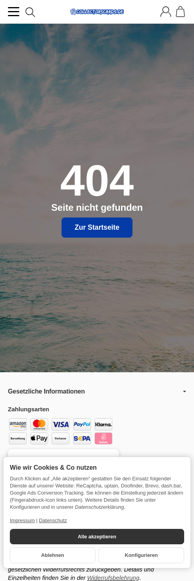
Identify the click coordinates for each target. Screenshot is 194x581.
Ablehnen (52, 555)
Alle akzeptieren (97, 537)
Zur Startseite (97, 227)
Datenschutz (53, 520)
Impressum (22, 520)
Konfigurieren (141, 555)
